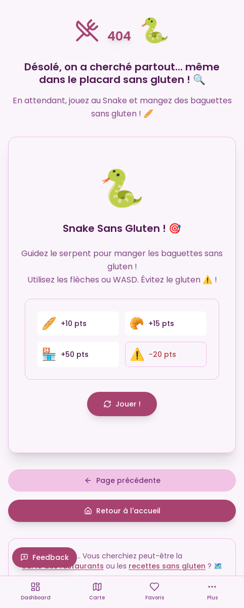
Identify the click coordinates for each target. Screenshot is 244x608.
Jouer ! (122, 404)
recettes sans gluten (167, 566)
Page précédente (122, 480)
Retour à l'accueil (122, 511)
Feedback (44, 557)
